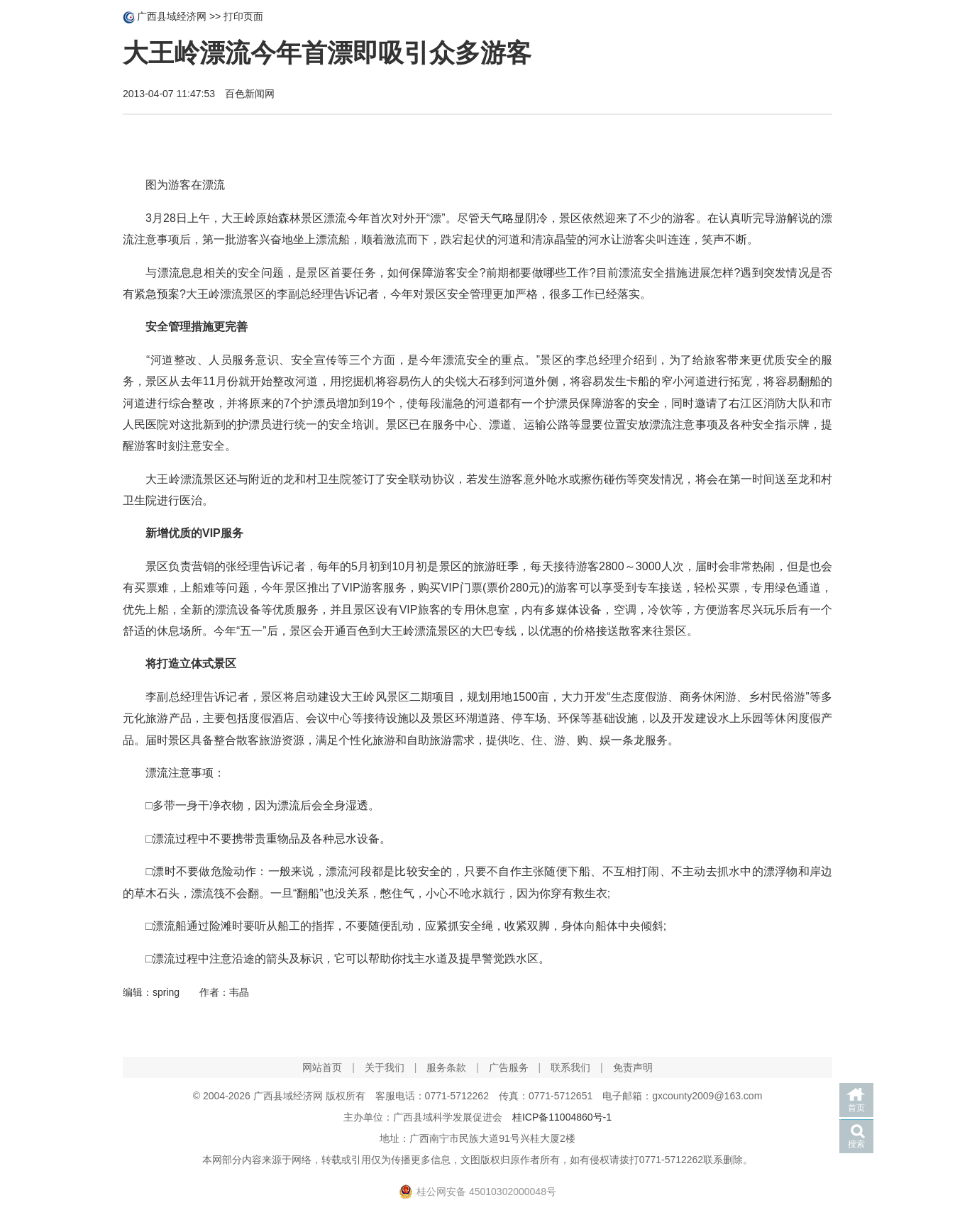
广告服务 (509, 1067)
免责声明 (633, 1067)
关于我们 (384, 1067)
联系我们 (570, 1067)
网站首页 (322, 1067)
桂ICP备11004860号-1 (562, 1117)
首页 (856, 1108)
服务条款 (446, 1067)
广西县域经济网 (171, 16)
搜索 (856, 1144)
